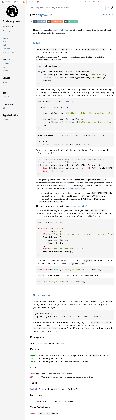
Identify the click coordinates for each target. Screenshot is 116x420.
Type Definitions (9, 52)
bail (4, 67)
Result (5, 119)
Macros (6, 38)
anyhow (6, 64)
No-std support (42, 295)
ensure (5, 71)
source (106, 14)
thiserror (96, 216)
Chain (5, 82)
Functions (7, 49)
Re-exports (37, 337)
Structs (5, 42)
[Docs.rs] (6, 2)
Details (37, 43)
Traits (5, 45)
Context (6, 97)
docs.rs (75, 2)
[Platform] (31, 2)
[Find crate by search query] (105, 2)
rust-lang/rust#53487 (77, 206)
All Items (6, 31)
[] (113, 14)
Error (5, 85)
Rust (86, 2)
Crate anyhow (11, 21)
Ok (4, 108)
